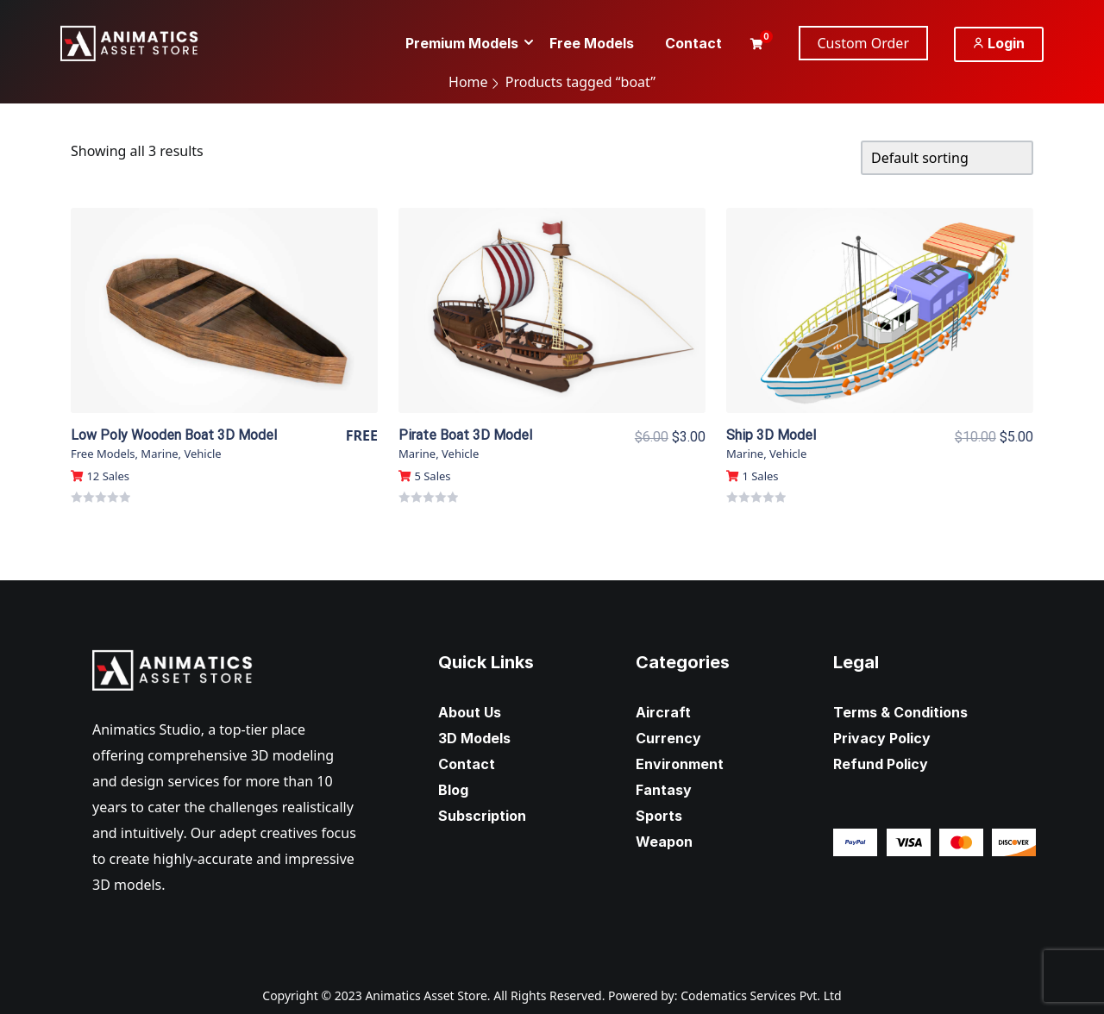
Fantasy (664, 789)
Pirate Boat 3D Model (465, 435)
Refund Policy (880, 764)
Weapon (664, 841)
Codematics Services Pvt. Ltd (761, 995)
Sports (659, 815)
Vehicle (202, 453)
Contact (466, 764)
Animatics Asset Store (425, 995)
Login (999, 43)
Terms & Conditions (900, 712)
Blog (453, 789)
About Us (469, 712)
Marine (159, 453)
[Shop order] (947, 158)
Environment (680, 764)
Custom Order (864, 43)
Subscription (482, 815)
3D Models (474, 738)
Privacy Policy (882, 738)
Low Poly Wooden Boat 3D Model (174, 435)
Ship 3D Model (771, 435)
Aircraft (663, 712)
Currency (668, 738)
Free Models (103, 453)
